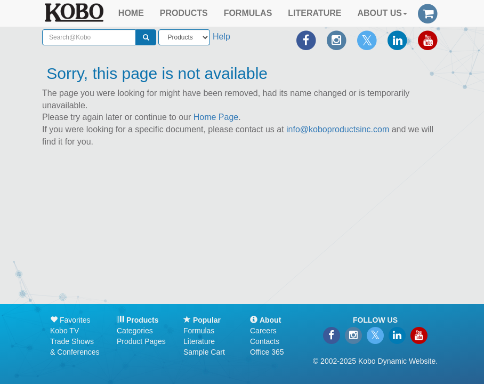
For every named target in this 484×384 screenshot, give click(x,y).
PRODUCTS (184, 13)
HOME (131, 13)
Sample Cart (204, 352)
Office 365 (267, 352)
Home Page (216, 117)
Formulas (198, 330)
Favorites (70, 320)
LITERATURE (314, 13)
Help (221, 36)
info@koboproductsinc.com (337, 129)
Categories (135, 330)
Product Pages (141, 341)
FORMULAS (248, 13)
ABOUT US (382, 13)
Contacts (264, 341)
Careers (263, 330)
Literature (199, 341)
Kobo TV (64, 330)
